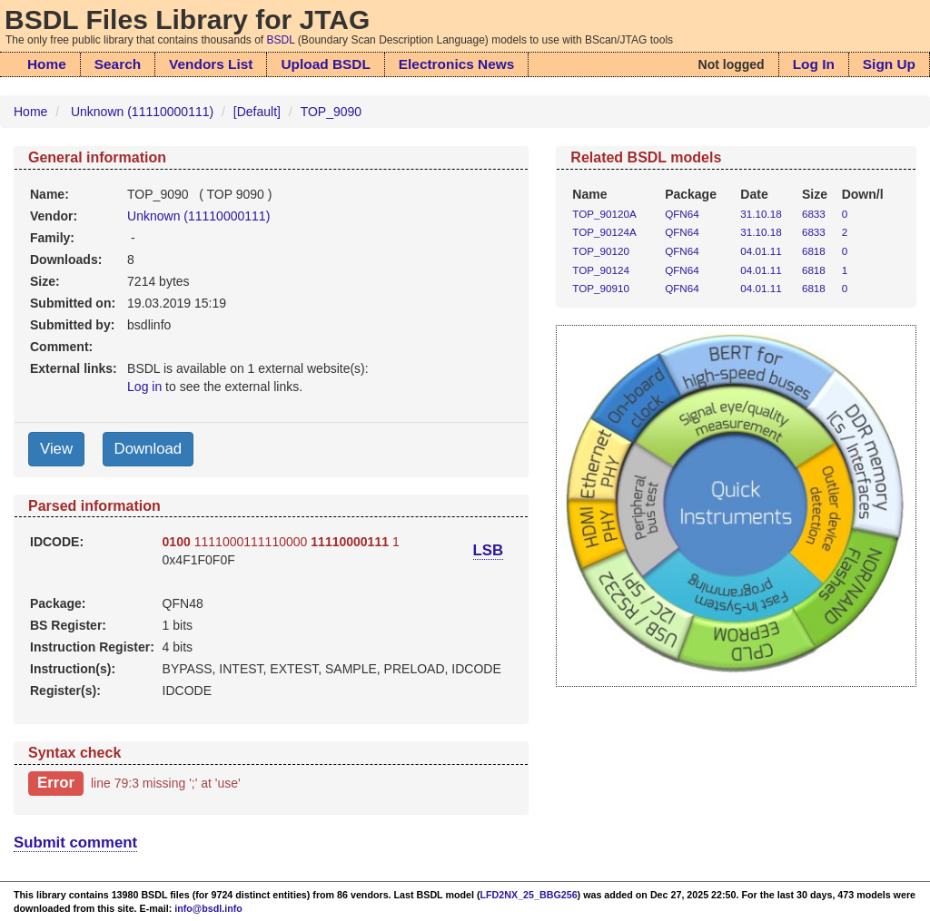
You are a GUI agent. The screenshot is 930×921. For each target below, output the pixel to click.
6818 (814, 251)
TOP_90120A (604, 214)
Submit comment (75, 842)
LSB (488, 550)
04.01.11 (760, 251)
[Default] (257, 111)
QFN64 (682, 214)
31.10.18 (760, 214)
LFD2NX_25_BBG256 (529, 894)
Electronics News (456, 64)
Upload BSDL (325, 64)
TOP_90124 (600, 270)
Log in (144, 386)
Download (148, 448)
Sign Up (889, 64)
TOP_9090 (331, 111)
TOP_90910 (600, 288)
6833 (814, 214)
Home (46, 64)
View (56, 448)
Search (117, 64)
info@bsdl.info (208, 908)
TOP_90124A (604, 232)
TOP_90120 (600, 251)
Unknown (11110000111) (142, 111)
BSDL (281, 40)
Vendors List (210, 64)
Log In (814, 64)
